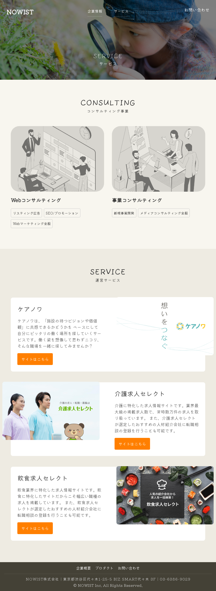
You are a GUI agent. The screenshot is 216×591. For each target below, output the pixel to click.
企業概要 (83, 568)
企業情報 (95, 11)
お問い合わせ (129, 568)
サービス (121, 11)
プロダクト (104, 568)
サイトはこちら (35, 359)
